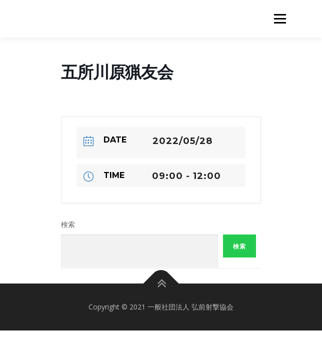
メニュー (279, 18)
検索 (68, 224)
